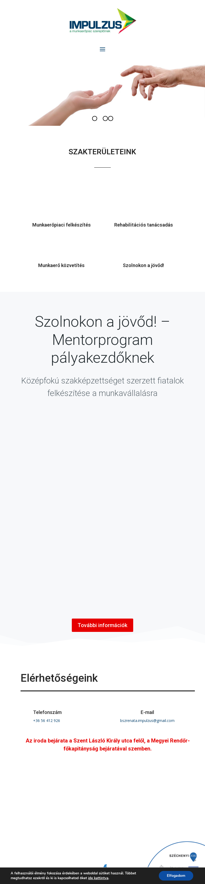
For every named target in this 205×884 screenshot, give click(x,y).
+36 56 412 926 (46, 720)
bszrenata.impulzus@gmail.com (147, 720)
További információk (102, 625)
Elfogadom (176, 875)
